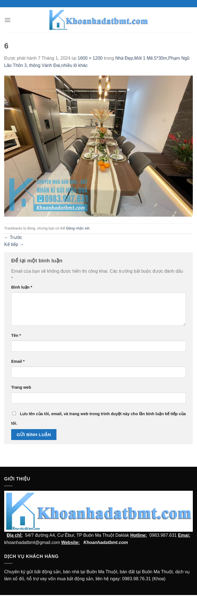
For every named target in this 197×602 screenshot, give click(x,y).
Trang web (21, 387)
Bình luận (21, 287)
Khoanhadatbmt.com (106, 542)
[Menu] (7, 20)
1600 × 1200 (90, 58)
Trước (13, 237)
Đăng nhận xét (77, 228)
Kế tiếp (14, 244)
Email (18, 361)
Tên (16, 335)
